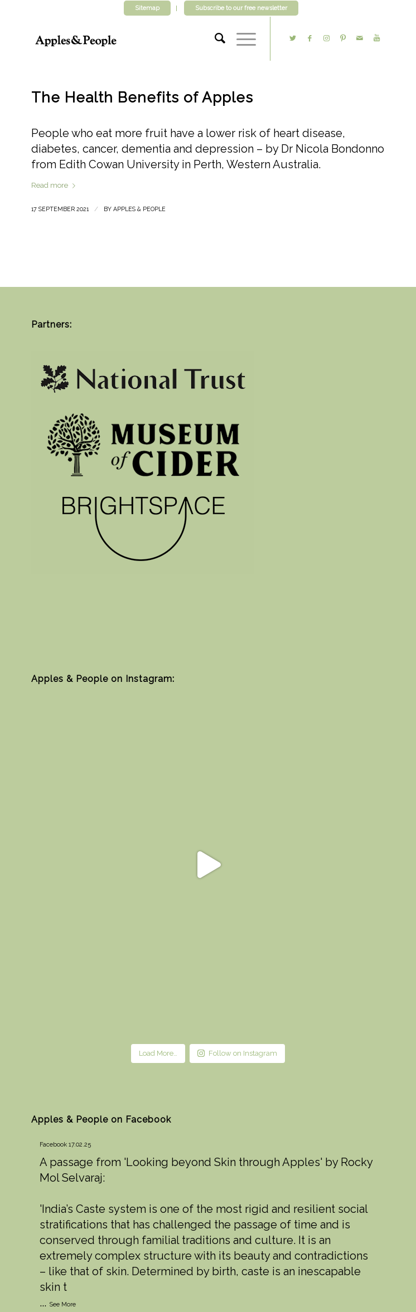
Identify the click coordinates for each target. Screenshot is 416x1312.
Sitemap (147, 8)
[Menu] (240, 38)
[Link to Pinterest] (343, 38)
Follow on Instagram (237, 1053)
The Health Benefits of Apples (142, 97)
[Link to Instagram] (326, 38)
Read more (55, 185)
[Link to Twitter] (292, 38)
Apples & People (139, 209)
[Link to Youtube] (376, 38)
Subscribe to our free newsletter (241, 8)
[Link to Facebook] (309, 38)
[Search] (214, 38)
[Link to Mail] (359, 38)
